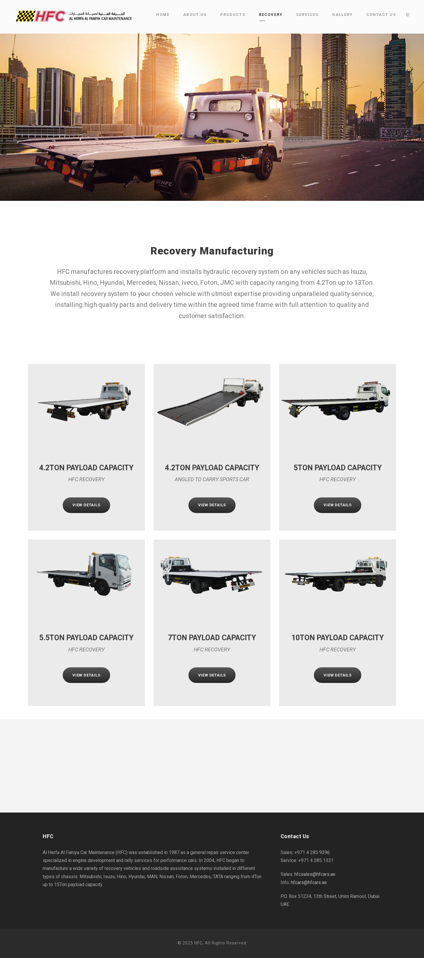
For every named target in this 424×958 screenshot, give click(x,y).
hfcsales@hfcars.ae (314, 874)
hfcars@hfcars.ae (309, 882)
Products (232, 14)
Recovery (271, 14)
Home (163, 14)
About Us (195, 14)
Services (307, 14)
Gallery (342, 14)
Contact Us (381, 14)
